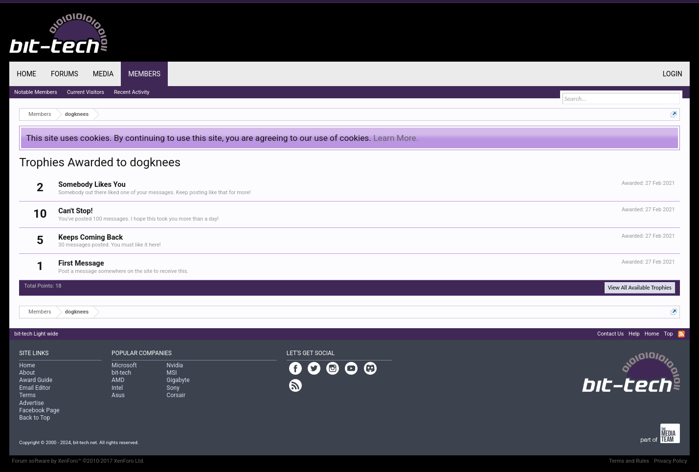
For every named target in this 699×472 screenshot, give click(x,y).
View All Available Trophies (640, 287)
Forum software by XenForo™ (78, 461)
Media (103, 74)
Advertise (31, 403)
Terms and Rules (629, 461)
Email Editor (34, 387)
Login (672, 74)
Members (144, 74)
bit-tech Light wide (36, 334)
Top (668, 334)
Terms (27, 395)
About (27, 372)
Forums (64, 74)
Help (634, 334)
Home (26, 74)
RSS (681, 334)
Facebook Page (39, 410)
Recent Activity (132, 92)
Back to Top (34, 417)
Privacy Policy (670, 461)
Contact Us (610, 334)
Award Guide (35, 380)
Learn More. (395, 138)
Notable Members (35, 92)
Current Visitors (85, 92)
